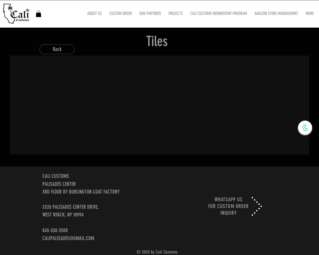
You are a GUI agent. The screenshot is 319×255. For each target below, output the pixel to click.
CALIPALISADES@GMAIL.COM (68, 238)
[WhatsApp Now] (305, 128)
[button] (38, 13)
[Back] (57, 49)
